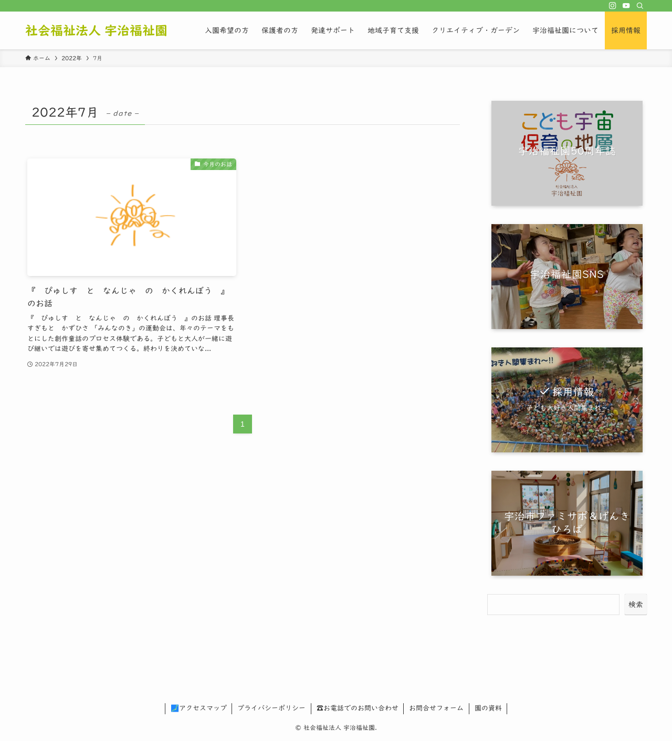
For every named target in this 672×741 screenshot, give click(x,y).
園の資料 (488, 708)
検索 (635, 604)
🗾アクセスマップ (199, 708)
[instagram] (613, 6)
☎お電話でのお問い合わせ (357, 708)
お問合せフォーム (436, 708)
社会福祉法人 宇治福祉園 (96, 30)
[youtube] (626, 6)
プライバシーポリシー (271, 708)
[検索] (640, 6)
